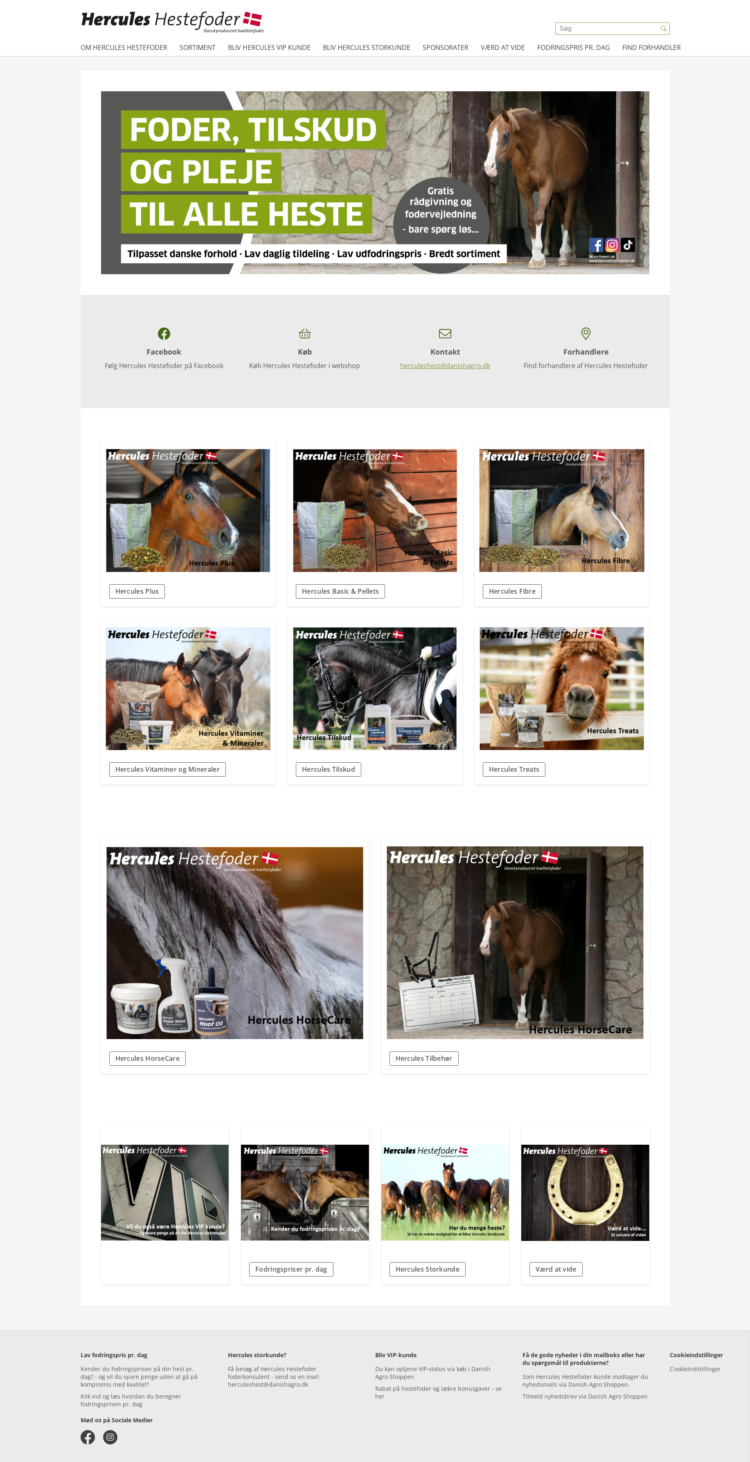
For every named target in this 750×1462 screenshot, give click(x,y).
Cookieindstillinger (695, 1369)
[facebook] (88, 1437)
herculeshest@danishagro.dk (445, 365)
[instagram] (110, 1437)
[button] (188, 591)
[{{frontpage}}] (173, 22)
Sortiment (198, 47)
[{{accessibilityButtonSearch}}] (664, 29)
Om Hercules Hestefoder (124, 47)
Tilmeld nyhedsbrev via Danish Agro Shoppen (585, 1396)
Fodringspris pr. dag (573, 47)
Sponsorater (445, 47)
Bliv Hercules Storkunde (366, 47)
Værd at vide (503, 47)
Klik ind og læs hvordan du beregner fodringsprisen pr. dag (131, 1400)
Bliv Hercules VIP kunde (269, 47)
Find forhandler (651, 47)
